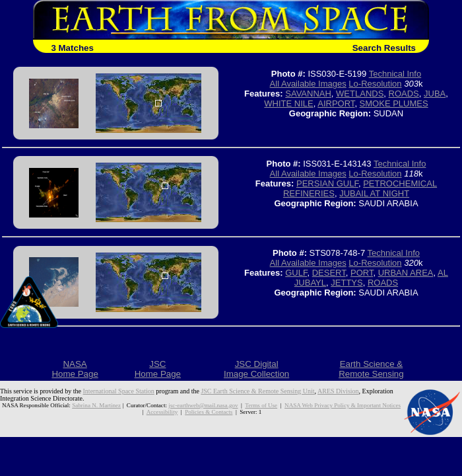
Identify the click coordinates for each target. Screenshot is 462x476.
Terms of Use (261, 405)
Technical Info (395, 74)
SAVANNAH (308, 94)
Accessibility (162, 412)
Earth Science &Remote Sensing (371, 369)
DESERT (329, 273)
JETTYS (346, 283)
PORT (361, 273)
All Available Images (308, 84)
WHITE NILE (288, 103)
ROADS (404, 94)
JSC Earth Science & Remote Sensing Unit (257, 391)
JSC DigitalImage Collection (256, 369)
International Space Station (118, 391)
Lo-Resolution (374, 84)
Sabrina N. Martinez (96, 405)
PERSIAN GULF (327, 183)
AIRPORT (335, 103)
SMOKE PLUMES (394, 103)
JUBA (435, 94)
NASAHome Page (74, 369)
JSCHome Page (158, 369)
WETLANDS (359, 94)
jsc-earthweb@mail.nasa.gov (203, 405)
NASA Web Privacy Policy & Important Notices (342, 405)
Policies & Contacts (208, 412)
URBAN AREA (406, 273)
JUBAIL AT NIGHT (374, 193)
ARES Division (338, 391)
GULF (296, 273)
